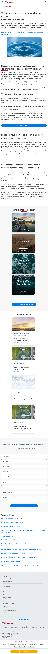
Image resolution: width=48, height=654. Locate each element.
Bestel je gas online (7, 579)
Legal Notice (33, 644)
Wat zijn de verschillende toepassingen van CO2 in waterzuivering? (20, 565)
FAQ (4, 591)
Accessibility (31, 646)
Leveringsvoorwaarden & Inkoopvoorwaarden (16, 644)
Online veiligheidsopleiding (7, 607)
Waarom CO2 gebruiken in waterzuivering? (13, 553)
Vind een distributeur (8, 581)
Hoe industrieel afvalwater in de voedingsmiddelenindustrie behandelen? (21, 549)
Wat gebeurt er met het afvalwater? (11, 561)
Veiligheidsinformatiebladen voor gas (8, 611)
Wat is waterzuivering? (7, 536)
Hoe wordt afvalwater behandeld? (10, 526)
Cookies (41, 644)
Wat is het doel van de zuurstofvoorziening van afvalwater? (18, 557)
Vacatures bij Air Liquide (7, 598)
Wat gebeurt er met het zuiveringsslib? (12, 522)
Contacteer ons (6, 589)
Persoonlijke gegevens (20, 646)
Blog (4, 594)
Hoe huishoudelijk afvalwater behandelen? (13, 540)
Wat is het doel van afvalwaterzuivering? (12, 518)
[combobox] (45, 2)
